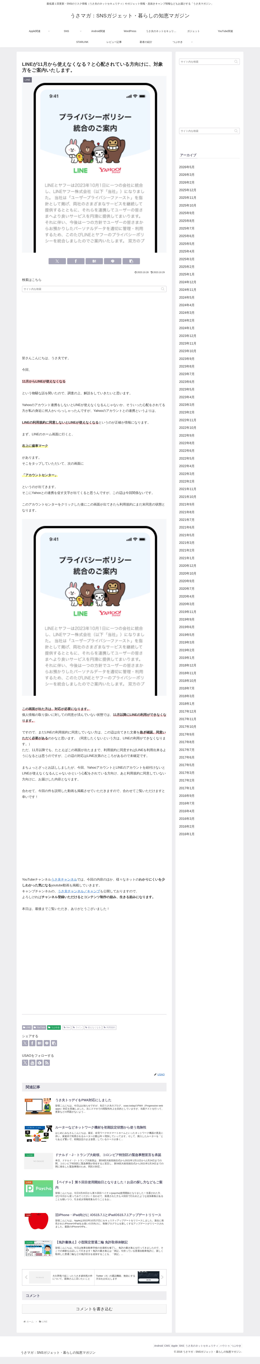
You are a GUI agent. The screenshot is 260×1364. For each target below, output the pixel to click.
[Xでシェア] (57, 261)
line (67, 1027)
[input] (94, 289)
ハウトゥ (221, 1352)
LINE (27, 1027)
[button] (131, 261)
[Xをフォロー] (25, 1063)
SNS (173, 1352)
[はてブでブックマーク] (94, 261)
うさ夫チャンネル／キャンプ (79, 891)
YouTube (39, 1027)
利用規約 (109, 1027)
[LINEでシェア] (112, 261)
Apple (163, 1352)
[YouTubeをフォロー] (32, 1063)
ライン (77, 1027)
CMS (153, 1352)
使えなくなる (93, 1027)
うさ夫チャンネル (64, 879)
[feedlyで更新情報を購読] (39, 1063)
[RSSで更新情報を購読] (47, 1063)
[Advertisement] (94, 324)
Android (142, 1352)
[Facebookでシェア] (75, 261)
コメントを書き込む (94, 1316)
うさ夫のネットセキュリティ (195, 1352)
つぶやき (54, 1027)
